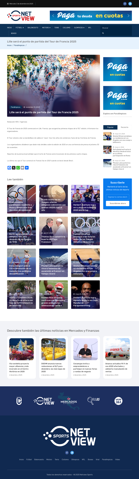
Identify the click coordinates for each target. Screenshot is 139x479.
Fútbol (19, 28)
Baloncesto (33, 28)
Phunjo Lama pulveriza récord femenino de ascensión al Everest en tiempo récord (122, 166)
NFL (89, 28)
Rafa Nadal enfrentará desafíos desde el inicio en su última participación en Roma (122, 153)
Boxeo (13, 33)
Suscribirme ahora (118, 203)
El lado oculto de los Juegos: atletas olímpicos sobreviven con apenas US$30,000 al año (53, 204)
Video (117, 459)
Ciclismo (66, 28)
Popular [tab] (110, 127)
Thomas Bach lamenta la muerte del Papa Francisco (53, 239)
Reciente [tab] (124, 127)
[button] (91, 15)
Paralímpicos (19, 45)
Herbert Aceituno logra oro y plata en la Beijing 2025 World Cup (84, 207)
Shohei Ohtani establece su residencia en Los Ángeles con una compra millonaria (122, 139)
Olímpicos (78, 28)
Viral (97, 459)
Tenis (56, 28)
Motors (45, 28)
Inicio (9, 28)
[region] (117, 69)
